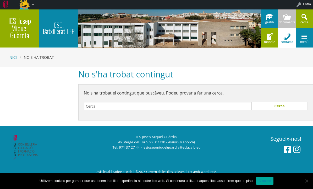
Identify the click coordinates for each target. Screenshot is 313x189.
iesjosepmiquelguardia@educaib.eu (172, 147)
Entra (307, 4)
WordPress (209, 172)
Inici (12, 57)
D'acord (265, 181)
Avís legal (103, 172)
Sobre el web (122, 172)
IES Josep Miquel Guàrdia (19, 27)
